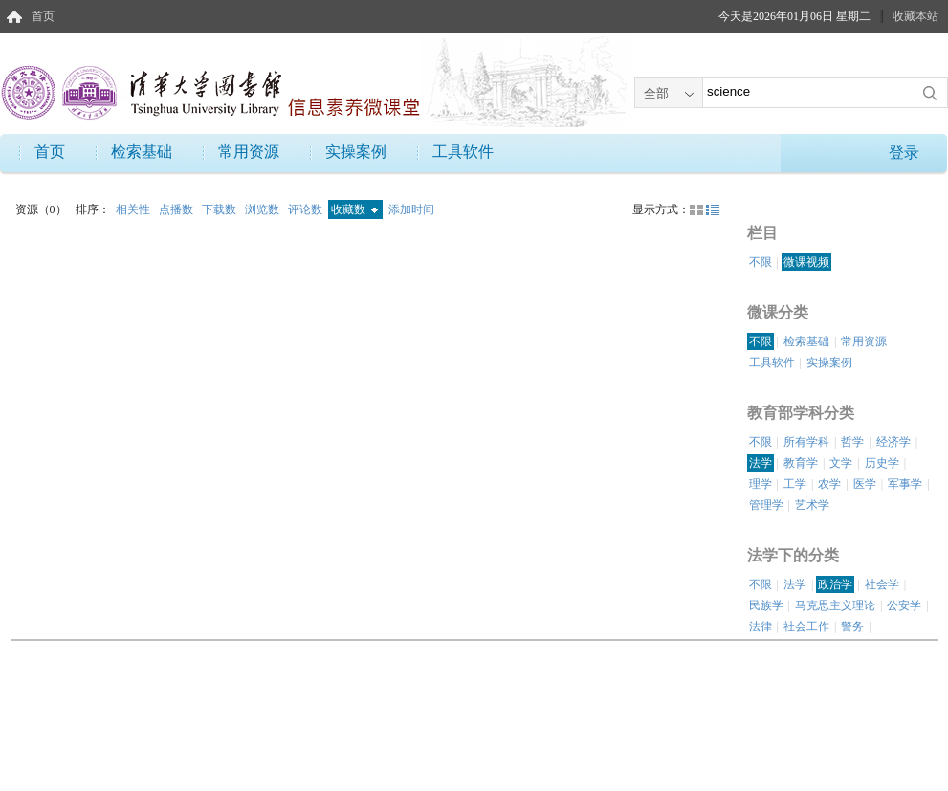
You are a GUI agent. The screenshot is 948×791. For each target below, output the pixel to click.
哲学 (852, 442)
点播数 (177, 209)
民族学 (766, 605)
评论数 (306, 209)
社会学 (882, 584)
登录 (904, 152)
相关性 (134, 209)
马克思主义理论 (835, 605)
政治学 (835, 584)
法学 (760, 463)
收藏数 (354, 209)
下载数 (220, 209)
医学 (864, 484)
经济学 (893, 442)
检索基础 (141, 151)
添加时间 (411, 209)
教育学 (800, 463)
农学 (829, 484)
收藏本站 (915, 16)
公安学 (904, 605)
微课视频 (806, 262)
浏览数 (263, 209)
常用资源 (248, 151)
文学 (840, 463)
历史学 (882, 463)
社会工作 (806, 626)
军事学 (905, 484)
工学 (794, 484)
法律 (760, 626)
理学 (760, 484)
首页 (43, 16)
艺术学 (812, 505)
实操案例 (355, 151)
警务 (852, 626)
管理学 (766, 505)
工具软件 (463, 151)
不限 (760, 262)
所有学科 (806, 442)
